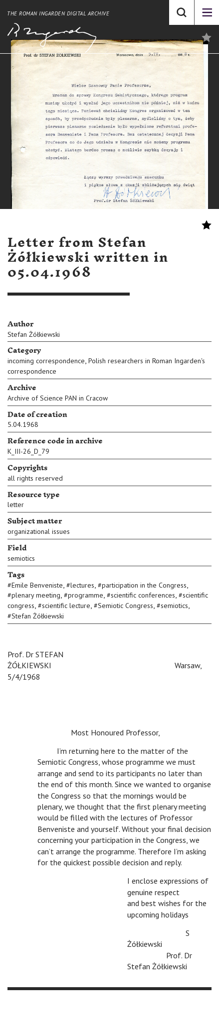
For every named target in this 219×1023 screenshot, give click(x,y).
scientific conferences (143, 595)
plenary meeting (35, 595)
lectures (82, 585)
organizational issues (38, 531)
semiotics (21, 558)
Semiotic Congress (125, 605)
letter (15, 504)
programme (85, 595)
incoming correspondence (46, 360)
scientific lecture (66, 605)
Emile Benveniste (37, 585)
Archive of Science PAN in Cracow (57, 398)
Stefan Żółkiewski (33, 334)
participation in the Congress (144, 585)
